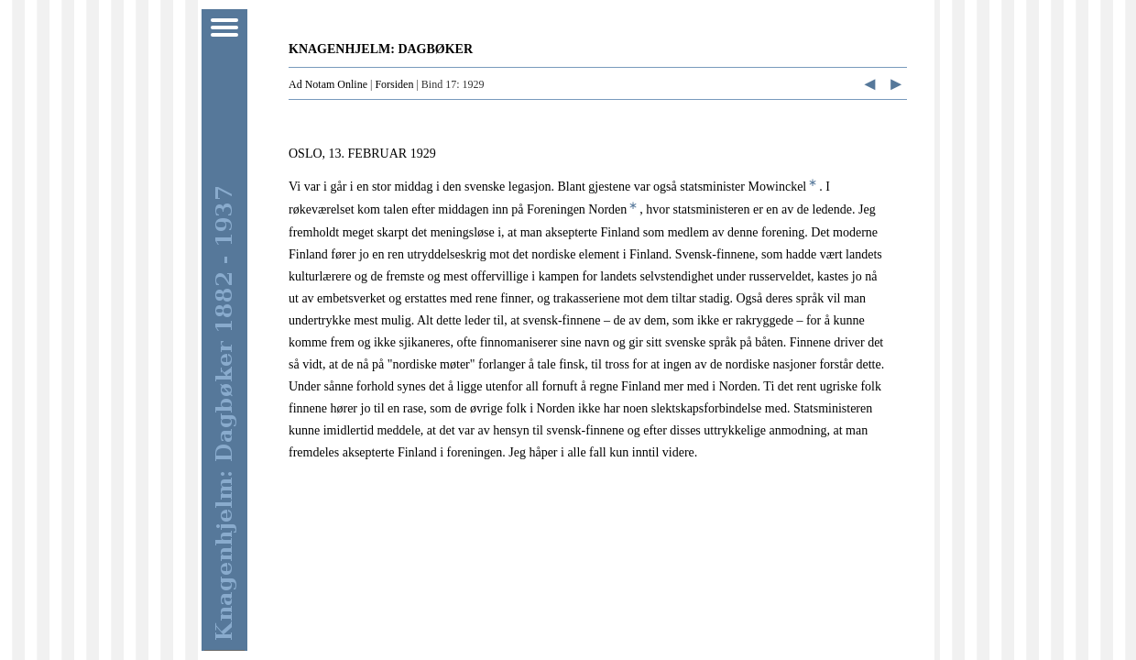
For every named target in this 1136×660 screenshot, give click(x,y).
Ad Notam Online (328, 84)
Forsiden (394, 84)
